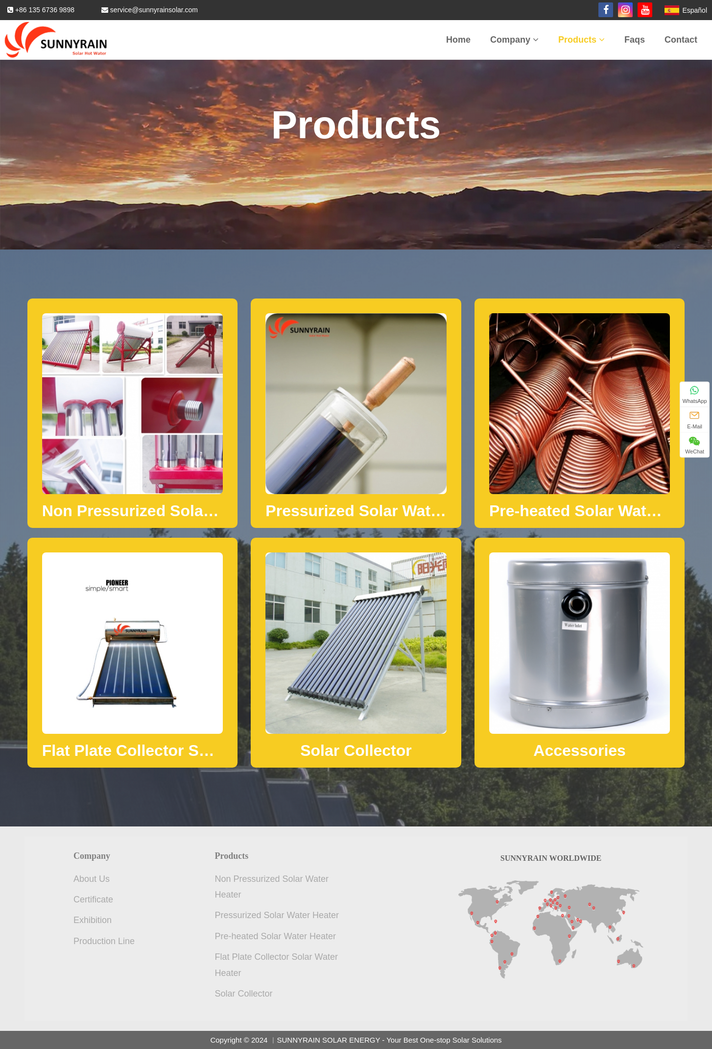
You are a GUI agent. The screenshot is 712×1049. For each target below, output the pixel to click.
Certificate (93, 899)
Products (581, 40)
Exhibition (92, 920)
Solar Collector (244, 994)
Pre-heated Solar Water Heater (275, 936)
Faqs (634, 40)
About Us (91, 879)
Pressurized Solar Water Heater (277, 915)
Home (458, 40)
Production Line (104, 941)
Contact (681, 40)
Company (514, 40)
